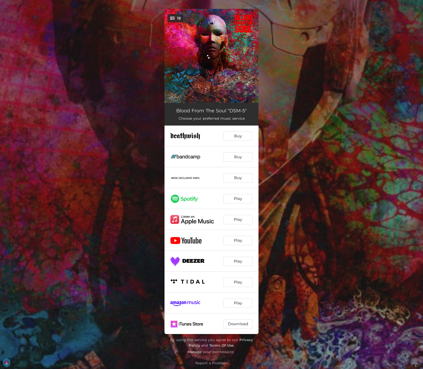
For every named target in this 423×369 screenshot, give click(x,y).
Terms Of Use (221, 345)
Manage (194, 352)
